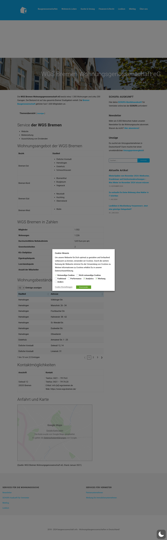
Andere (60, 282)
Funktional (61, 279)
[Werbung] (96, 279)
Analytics (90, 279)
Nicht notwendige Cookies (90, 275)
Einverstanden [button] (83, 287)
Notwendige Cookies (66, 275)
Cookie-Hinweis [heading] (62, 253)
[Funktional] (56, 279)
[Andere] (56, 282)
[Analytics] (84, 279)
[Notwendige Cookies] (56, 275)
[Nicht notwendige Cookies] (78, 275)
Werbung (101, 279)
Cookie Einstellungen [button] (63, 287)
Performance (75, 279)
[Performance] (69, 279)
